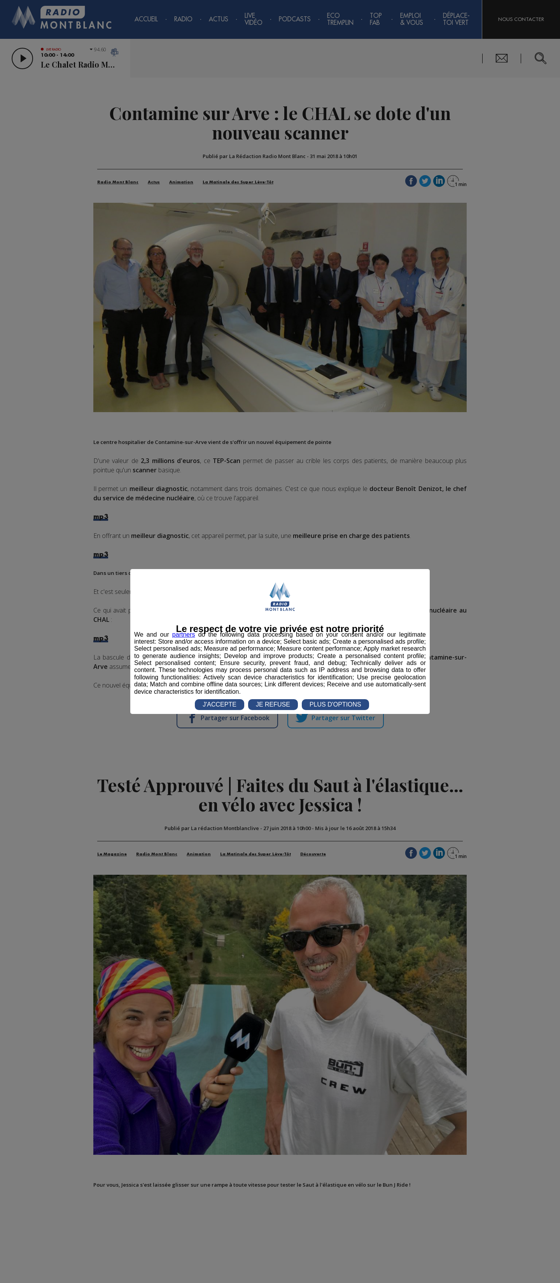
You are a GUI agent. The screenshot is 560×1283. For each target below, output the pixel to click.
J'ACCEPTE (219, 704)
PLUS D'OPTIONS (335, 704)
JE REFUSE (273, 704)
